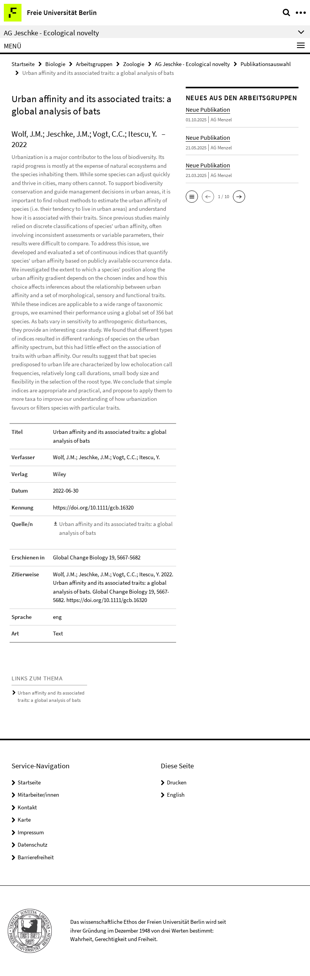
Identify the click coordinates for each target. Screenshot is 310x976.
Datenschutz (32, 844)
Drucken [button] (176, 782)
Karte (24, 819)
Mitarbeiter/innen (38, 794)
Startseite (23, 64)
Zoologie (133, 64)
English (176, 794)
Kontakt (27, 807)
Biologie (55, 64)
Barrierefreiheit (36, 857)
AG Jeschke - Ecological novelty (192, 64)
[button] (192, 196)
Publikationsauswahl (266, 64)
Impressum (31, 832)
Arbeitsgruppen (94, 64)
